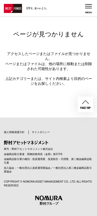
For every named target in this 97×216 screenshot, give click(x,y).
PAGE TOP (85, 104)
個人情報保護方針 (14, 132)
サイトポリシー (41, 132)
